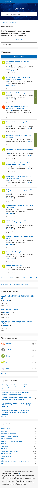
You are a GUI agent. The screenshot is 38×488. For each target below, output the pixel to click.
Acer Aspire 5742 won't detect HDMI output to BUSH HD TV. (18, 78)
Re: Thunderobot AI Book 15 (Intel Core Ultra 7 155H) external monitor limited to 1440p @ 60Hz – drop (17, 405)
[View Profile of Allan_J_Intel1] (11, 85)
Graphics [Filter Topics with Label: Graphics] (4, 448)
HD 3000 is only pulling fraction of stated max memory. (19, 150)
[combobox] (19, 14)
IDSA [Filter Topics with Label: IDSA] (2, 463)
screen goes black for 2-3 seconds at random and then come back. (18, 164)
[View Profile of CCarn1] (11, 111)
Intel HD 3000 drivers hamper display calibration (18, 123)
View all (3, 374)
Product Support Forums (9, 22)
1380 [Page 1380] (11, 277)
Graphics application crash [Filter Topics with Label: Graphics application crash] (9, 451)
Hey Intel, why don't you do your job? (18, 93)
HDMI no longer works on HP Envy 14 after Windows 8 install (18, 222)
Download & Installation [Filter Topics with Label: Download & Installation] (8, 434)
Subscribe (19, 39)
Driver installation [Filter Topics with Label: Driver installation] (6, 439)
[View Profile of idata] (10, 66)
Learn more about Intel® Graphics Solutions (14, 284)
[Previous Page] (1, 277)
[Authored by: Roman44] (7, 325)
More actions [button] (7, 44)
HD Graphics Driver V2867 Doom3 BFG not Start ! (18, 136)
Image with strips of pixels (14, 252)
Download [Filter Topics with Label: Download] (4, 431)
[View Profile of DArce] (30, 270)
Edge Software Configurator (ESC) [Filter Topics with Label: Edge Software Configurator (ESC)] (11, 441)
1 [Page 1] (5, 277)
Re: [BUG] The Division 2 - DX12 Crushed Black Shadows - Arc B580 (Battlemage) (17, 399)
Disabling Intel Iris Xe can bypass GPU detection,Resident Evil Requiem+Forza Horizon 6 (17, 387)
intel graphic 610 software (9, 309)
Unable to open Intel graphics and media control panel (19, 206)
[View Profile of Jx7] (8, 114)
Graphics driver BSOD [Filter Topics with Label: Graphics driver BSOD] (8, 453)
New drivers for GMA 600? (14, 265)
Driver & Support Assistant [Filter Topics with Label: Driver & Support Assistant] (9, 436)
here (20, 473)
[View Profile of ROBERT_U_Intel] (12, 70)
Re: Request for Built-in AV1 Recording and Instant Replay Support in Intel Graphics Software (16, 412)
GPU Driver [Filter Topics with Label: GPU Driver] (4, 446)
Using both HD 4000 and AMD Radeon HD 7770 (19, 237)
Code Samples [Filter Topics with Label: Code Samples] (5, 429)
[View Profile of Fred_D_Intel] (10, 198)
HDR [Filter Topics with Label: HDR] (2, 458)
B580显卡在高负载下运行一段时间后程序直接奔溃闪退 (17, 297)
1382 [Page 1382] (24, 277)
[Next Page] (36, 277)
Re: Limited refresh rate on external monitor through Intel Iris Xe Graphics (16, 393)
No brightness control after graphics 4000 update (19, 191)
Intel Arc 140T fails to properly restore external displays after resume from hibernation (16, 322)
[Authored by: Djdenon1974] (8, 312)
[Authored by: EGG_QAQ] (7, 300)
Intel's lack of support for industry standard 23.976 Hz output (17, 107)
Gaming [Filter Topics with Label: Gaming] (3, 444)
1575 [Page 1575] (31, 277)
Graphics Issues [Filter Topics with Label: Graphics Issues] (6, 456)
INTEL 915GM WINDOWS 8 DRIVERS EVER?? (17, 63)
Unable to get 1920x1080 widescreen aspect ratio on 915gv (18, 177)
